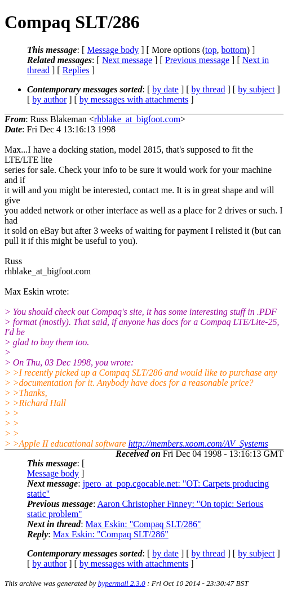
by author (49, 99)
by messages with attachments (133, 99)
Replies (76, 70)
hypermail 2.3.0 (121, 583)
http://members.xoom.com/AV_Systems (198, 443)
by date (165, 89)
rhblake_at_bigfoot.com (137, 119)
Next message (127, 60)
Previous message (197, 60)
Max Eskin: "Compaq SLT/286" (143, 524)
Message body (113, 50)
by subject (256, 89)
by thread (208, 89)
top (210, 50)
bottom (233, 50)
